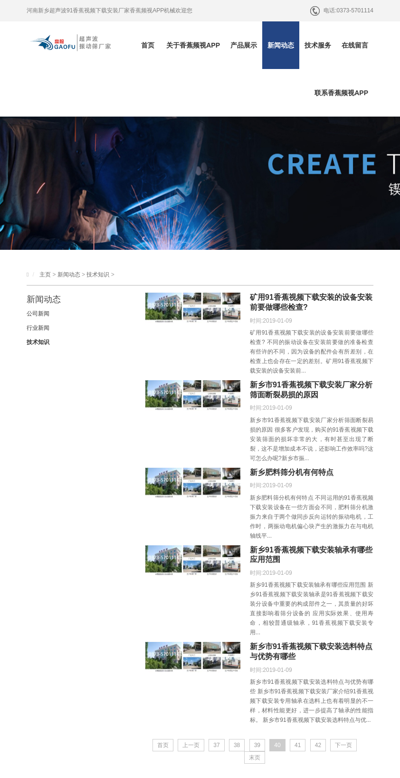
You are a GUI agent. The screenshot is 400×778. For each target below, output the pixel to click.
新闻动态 (280, 45)
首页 (147, 45)
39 (257, 745)
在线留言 (355, 45)
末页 (254, 757)
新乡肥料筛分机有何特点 (291, 472)
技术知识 (97, 274)
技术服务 (318, 45)
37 (216, 745)
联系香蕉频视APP (341, 93)
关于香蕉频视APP (193, 45)
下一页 (343, 745)
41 (298, 745)
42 (318, 745)
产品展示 (243, 45)
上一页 (191, 745)
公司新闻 (38, 313)
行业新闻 (38, 328)
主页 (45, 274)
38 (237, 745)
